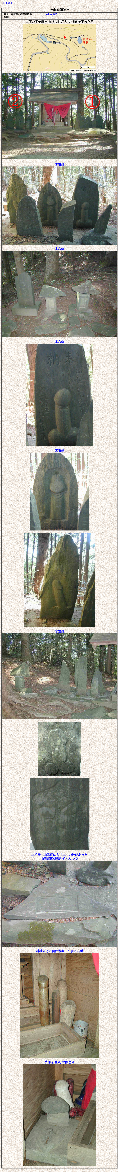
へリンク (59, 858)
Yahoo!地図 (51, 14)
